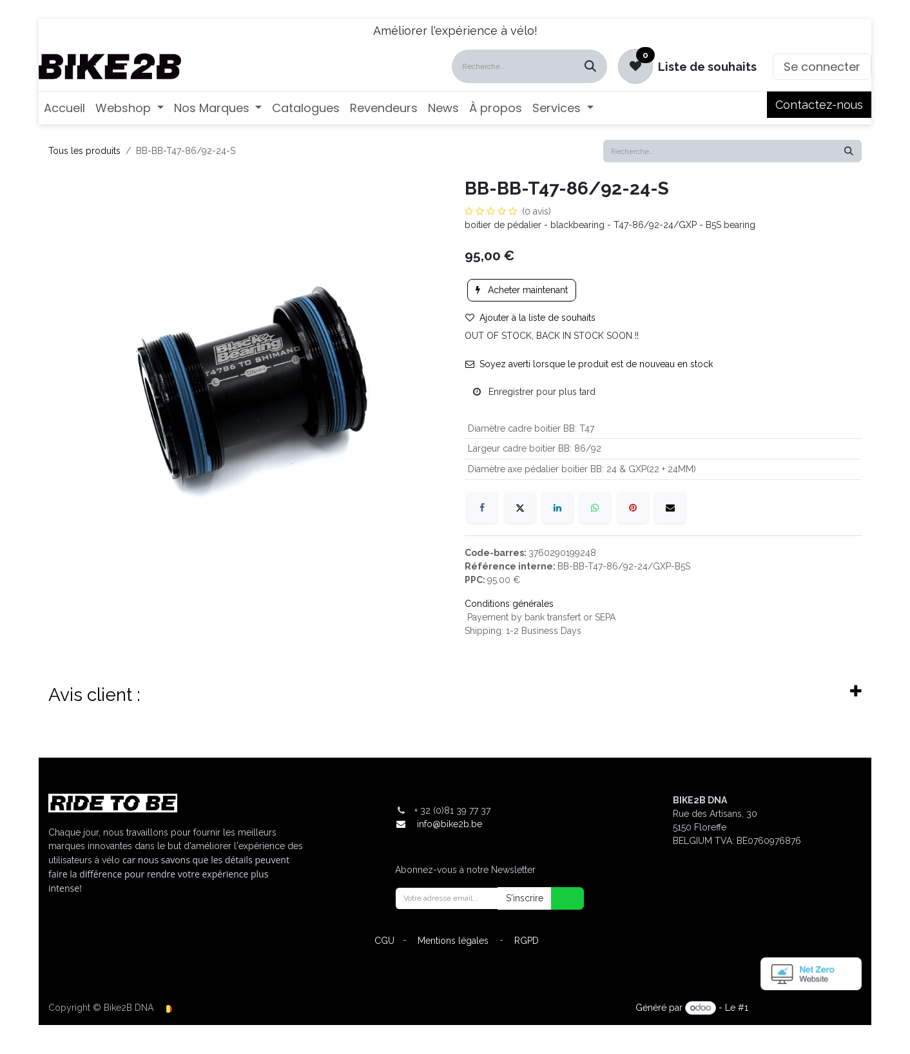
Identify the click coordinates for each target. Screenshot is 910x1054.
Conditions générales (509, 604)
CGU (384, 940)
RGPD (526, 940)
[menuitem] (64, 108)
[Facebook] (482, 507)
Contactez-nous (819, 104)
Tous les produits (84, 151)
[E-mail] (670, 507)
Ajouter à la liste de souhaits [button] (530, 317)
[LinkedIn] (557, 507)
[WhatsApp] (594, 507)
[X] (520, 507)
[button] (559, 898)
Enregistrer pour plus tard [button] (534, 392)
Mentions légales (453, 940)
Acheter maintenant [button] (522, 290)
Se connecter (822, 67)
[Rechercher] (590, 66)
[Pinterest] (632, 507)
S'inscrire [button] (524, 898)
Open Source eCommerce (806, 1007)
